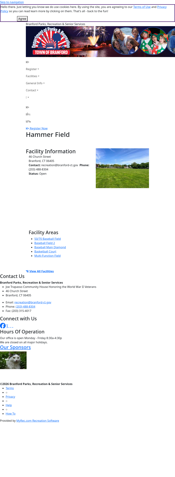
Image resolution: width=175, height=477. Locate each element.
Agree (22, 19)
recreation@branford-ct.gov (33, 302)
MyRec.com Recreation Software (37, 421)
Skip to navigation (12, 2)
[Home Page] (35, 62)
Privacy (10, 397)
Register (31, 69)
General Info (34, 83)
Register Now (38, 128)
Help (9, 405)
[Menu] (28, 121)
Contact (31, 90)
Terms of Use (142, 7)
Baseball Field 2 (44, 243)
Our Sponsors (15, 347)
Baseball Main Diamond (50, 247)
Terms (10, 388)
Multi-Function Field (47, 256)
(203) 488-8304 (25, 307)
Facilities (31, 76)
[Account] (35, 97)
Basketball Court (45, 251)
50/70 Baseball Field (47, 239)
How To (10, 414)
